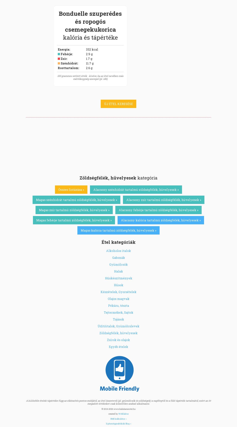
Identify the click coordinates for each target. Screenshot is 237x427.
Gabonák (118, 258)
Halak (118, 271)
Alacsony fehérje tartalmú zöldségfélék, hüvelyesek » (158, 210)
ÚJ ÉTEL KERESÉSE (118, 104)
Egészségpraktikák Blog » (118, 423)
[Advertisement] (118, 145)
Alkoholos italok (118, 251)
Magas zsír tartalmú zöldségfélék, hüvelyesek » (74, 210)
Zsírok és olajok (118, 340)
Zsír (64, 59)
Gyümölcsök (118, 264)
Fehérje (66, 54)
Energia (63, 49)
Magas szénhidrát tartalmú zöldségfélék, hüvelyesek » (76, 200)
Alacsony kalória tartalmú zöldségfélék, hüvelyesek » (161, 220)
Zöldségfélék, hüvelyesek (118, 333)
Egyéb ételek (118, 347)
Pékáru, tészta (118, 306)
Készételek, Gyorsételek (118, 292)
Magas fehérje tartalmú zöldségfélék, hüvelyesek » (74, 220)
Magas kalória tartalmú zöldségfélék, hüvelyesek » (118, 230)
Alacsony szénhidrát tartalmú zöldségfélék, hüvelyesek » (136, 190)
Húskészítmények (118, 278)
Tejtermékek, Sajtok (118, 312)
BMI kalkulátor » (118, 418)
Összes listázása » (71, 190)
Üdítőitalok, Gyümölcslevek (118, 326)
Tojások (118, 319)
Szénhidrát (69, 63)
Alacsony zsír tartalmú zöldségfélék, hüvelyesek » (163, 200)
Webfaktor (123, 413)
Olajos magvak (118, 299)
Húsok (118, 285)
